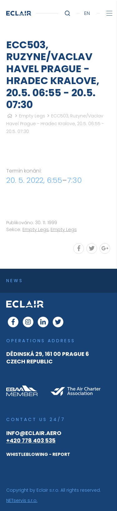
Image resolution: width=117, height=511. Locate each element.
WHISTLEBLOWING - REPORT (38, 454)
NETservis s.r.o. (21, 500)
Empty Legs (32, 116)
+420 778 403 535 (31, 440)
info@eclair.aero (33, 433)
